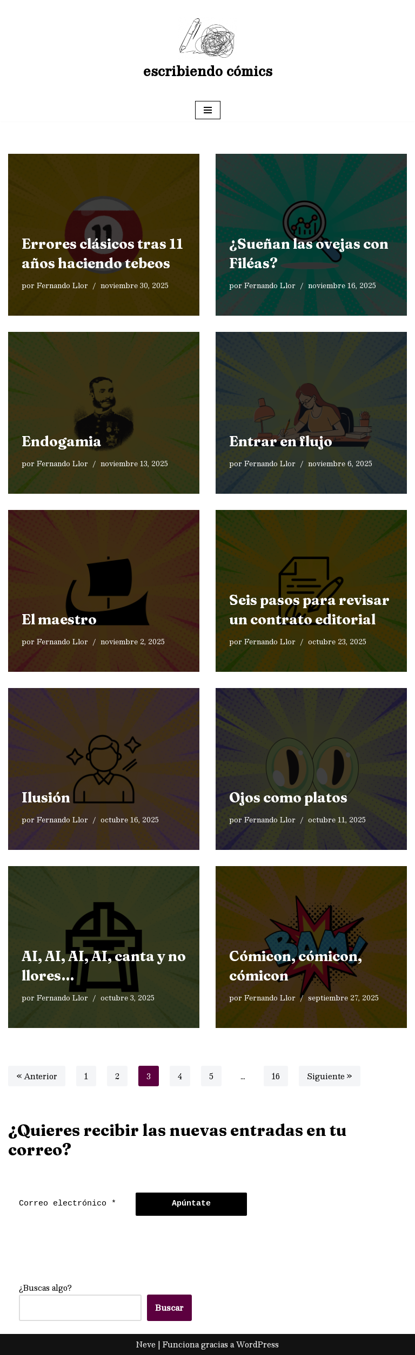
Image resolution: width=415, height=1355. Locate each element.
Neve (146, 1344)
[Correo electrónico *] (69, 1204)
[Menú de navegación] (207, 110)
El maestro (59, 619)
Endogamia (62, 441)
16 (276, 1076)
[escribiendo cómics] (207, 49)
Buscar (169, 1307)
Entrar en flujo (280, 441)
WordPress (257, 1344)
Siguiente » (329, 1076)
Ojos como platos (288, 797)
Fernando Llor (62, 285)
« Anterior (36, 1076)
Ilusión (46, 797)
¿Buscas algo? (45, 1288)
